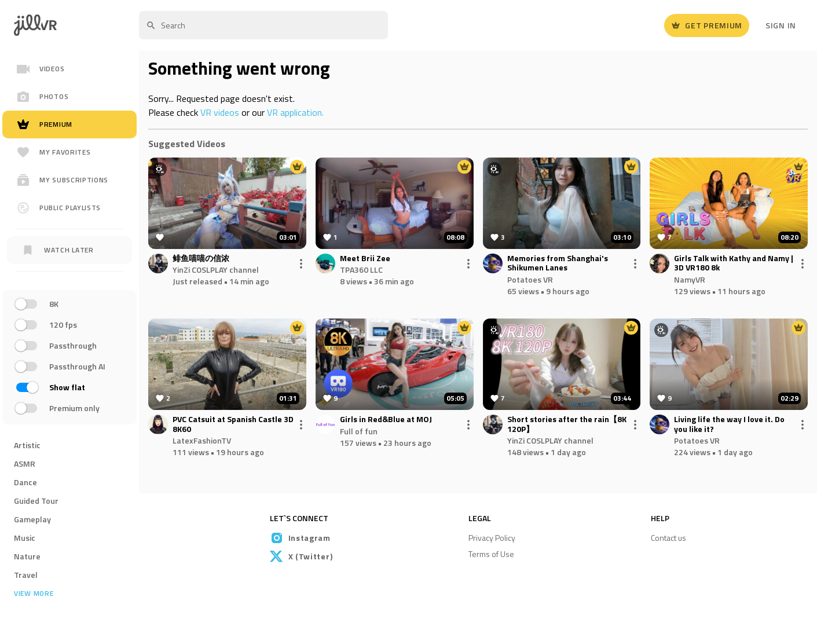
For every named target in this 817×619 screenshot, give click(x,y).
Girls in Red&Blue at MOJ (386, 419)
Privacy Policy (491, 538)
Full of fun (359, 431)
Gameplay (32, 519)
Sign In (780, 25)
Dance (25, 482)
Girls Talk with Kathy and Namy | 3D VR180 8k (733, 263)
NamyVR (689, 279)
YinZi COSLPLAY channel (216, 269)
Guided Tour (36, 501)
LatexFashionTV (202, 440)
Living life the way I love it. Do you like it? (729, 424)
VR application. (295, 112)
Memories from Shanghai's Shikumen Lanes (557, 263)
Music (24, 538)
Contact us (668, 538)
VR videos (219, 112)
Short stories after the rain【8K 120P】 (567, 424)
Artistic (27, 445)
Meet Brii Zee (365, 258)
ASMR (24, 463)
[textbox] (263, 25)
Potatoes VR (530, 279)
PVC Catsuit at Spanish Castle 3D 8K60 (233, 424)
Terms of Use (491, 554)
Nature (27, 556)
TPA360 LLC (361, 269)
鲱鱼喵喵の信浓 (201, 258)
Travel (26, 575)
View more (33, 593)
